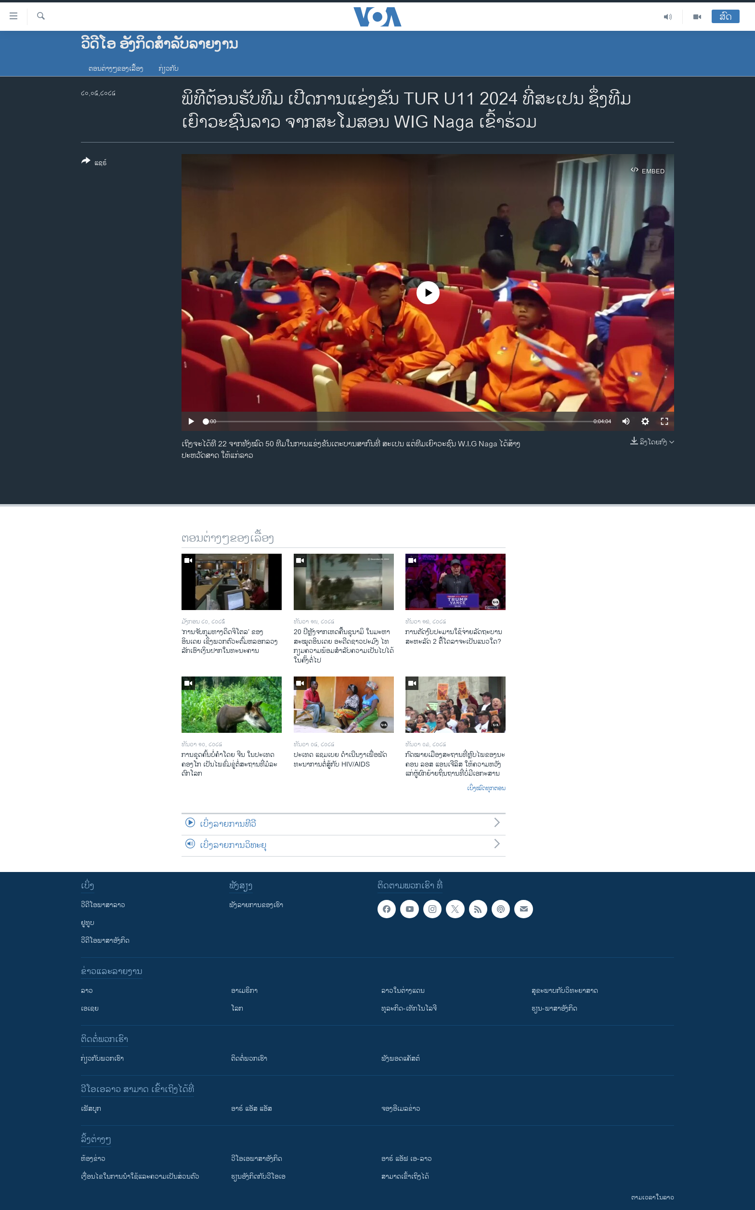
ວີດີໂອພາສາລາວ (103, 905)
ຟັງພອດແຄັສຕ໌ (400, 1059)
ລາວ (87, 991)
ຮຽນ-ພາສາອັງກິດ (554, 1008)
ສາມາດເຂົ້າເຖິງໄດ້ (405, 1176)
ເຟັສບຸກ (91, 1109)
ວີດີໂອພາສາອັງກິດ (105, 941)
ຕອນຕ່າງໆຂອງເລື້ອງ (116, 68)
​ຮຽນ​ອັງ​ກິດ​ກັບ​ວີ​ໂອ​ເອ (258, 1176)
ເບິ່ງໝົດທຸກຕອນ (486, 789)
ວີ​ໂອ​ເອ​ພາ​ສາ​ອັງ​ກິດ (256, 1159)
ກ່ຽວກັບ (169, 68)
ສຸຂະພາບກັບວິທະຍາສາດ (565, 991)
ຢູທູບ (87, 923)
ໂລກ (237, 1008)
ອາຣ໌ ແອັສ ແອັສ (251, 1109)
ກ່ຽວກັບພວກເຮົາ (102, 1059)
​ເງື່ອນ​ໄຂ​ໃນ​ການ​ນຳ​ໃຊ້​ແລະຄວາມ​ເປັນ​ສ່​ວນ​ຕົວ (140, 1176)
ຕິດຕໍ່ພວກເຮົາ (249, 1059)
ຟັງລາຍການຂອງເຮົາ (256, 905)
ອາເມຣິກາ (244, 991)
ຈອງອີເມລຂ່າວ (400, 1109)
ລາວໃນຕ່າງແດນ (403, 991)
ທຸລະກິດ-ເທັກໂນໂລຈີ (409, 1008)
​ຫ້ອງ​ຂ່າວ (93, 1159)
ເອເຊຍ (90, 1008)
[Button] (94, 163)
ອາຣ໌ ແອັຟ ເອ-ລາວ (406, 1159)
